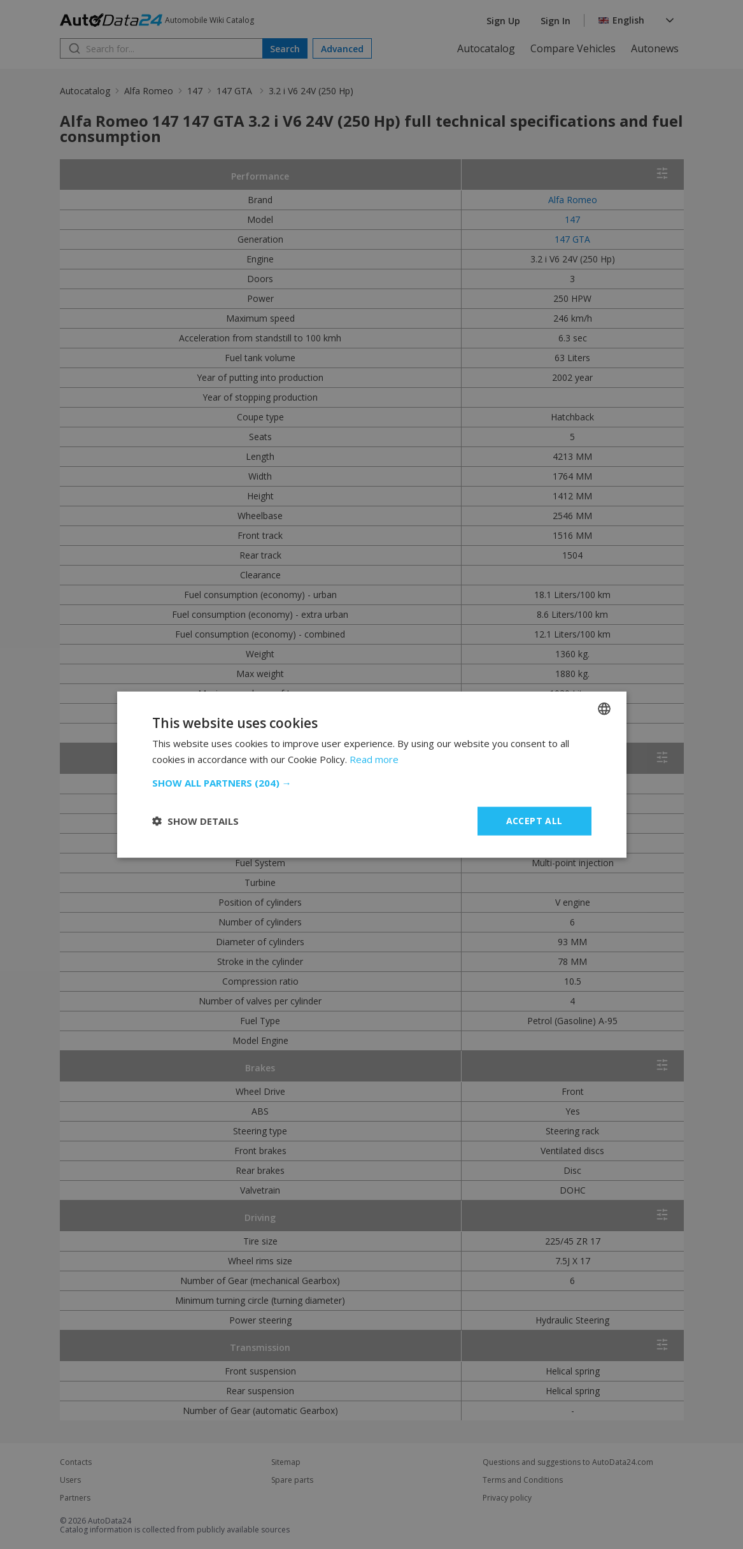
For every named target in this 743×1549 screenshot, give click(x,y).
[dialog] (371, 774)
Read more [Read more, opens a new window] (374, 759)
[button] (371, 783)
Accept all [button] (534, 821)
